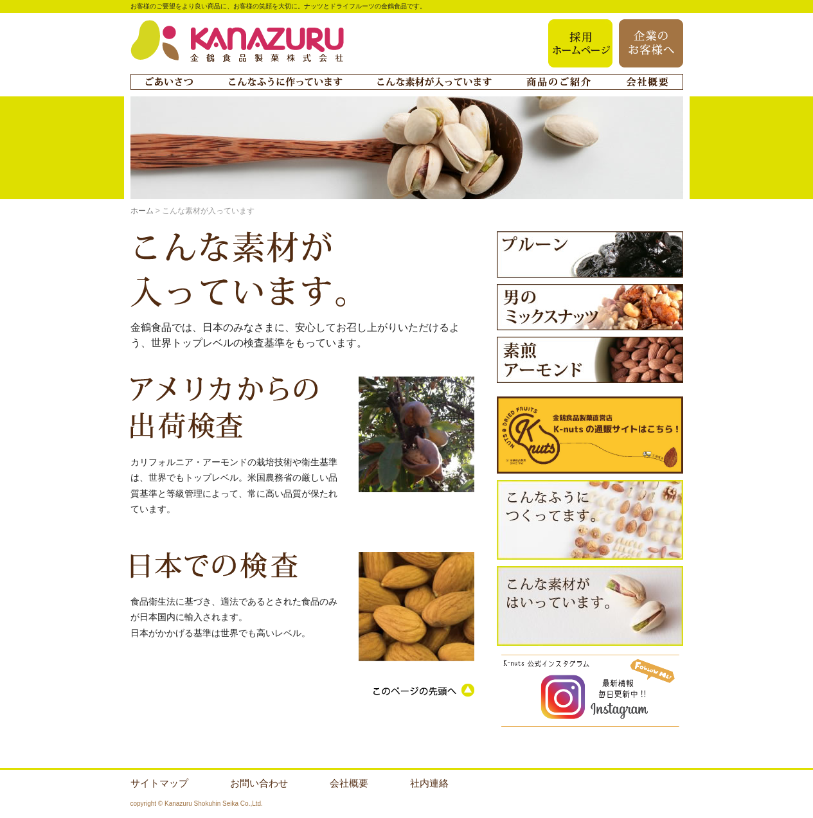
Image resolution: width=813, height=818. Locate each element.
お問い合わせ (259, 783)
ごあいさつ (169, 82)
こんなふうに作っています (285, 82)
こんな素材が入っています (434, 82)
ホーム (142, 210)
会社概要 (647, 82)
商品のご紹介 (558, 82)
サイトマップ (159, 783)
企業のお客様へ (651, 43)
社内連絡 (429, 783)
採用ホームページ (580, 43)
